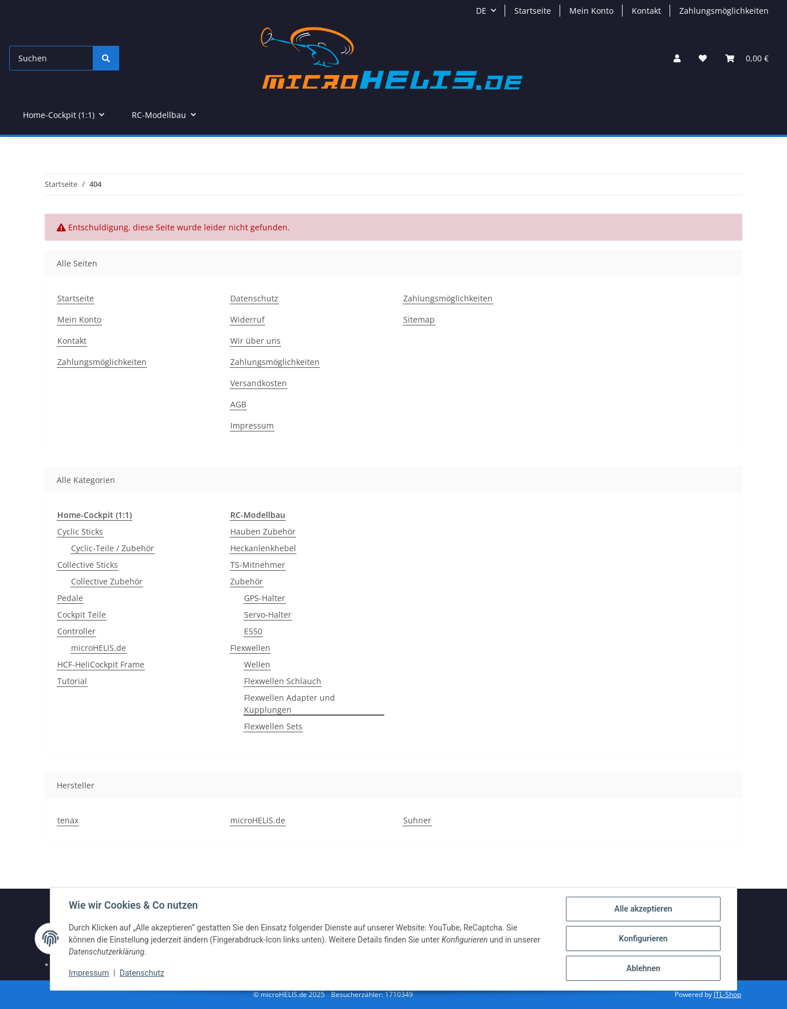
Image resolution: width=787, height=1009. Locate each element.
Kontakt (646, 10)
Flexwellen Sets (273, 726)
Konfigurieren (643, 938)
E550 (253, 631)
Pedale (70, 597)
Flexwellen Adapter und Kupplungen (289, 703)
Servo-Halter (268, 614)
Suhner (417, 820)
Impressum (89, 973)
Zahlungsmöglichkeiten (724, 10)
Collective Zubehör (107, 581)
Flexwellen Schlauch (282, 681)
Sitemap (419, 319)
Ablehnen (643, 968)
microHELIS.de (98, 647)
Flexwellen (250, 647)
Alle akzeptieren (643, 908)
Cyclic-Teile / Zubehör (112, 548)
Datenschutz (142, 973)
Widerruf (247, 319)
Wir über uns (255, 340)
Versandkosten (258, 383)
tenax (67, 820)
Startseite (532, 10)
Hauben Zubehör (263, 531)
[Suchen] (51, 58)
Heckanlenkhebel (263, 548)
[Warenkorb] (747, 58)
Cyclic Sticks (80, 531)
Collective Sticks (87, 564)
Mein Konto (591, 10)
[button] (677, 58)
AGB (238, 404)
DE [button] (481, 10)
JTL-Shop (727, 994)
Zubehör (246, 581)
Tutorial (72, 681)
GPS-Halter (264, 597)
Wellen (257, 664)
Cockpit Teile (81, 614)
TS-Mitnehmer (257, 564)
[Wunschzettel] (703, 58)
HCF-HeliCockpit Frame (100, 664)
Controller (76, 631)
